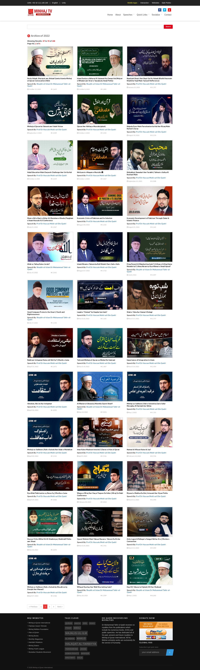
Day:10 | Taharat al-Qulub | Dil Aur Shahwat (144, 587)
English (55, 3)
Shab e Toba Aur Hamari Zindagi (139, 312)
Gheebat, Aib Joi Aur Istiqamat (39, 404)
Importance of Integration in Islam (140, 360)
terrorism (71, 649)
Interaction (144, 3)
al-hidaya (69, 639)
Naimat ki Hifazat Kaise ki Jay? (139, 449)
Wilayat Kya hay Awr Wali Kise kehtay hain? (94, 587)
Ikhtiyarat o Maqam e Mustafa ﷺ (90, 172)
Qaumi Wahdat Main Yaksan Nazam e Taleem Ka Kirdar (98, 539)
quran (68, 623)
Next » (59, 607)
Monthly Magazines (36, 639)
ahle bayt (70, 658)
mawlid (81, 638)
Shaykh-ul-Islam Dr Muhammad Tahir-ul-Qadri (49, 85)
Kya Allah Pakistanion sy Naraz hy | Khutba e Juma (47, 493)
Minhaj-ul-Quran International (39, 623)
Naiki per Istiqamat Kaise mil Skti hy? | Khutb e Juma (48, 360)
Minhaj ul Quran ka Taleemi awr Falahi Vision (45, 126)
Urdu (64, 3)
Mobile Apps (132, 3)
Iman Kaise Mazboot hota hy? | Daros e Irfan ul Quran (98, 449)
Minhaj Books (34, 636)
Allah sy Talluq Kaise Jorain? (38, 264)
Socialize (156, 15)
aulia (80, 658)
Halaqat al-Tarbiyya (80, 643)
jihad (83, 649)
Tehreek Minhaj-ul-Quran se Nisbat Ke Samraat (96, 360)
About (118, 15)
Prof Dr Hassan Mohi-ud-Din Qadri (101, 129)
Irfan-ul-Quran (34, 632)
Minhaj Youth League (36, 649)
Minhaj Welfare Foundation (38, 629)
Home (110, 15)
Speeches (127, 15)
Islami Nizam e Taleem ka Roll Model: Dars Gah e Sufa (98, 264)
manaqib (85, 653)
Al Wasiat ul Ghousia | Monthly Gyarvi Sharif (94, 404)
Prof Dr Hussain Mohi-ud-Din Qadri (151, 84)
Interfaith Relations (35, 642)
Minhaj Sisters (34, 646)
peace (92, 623)
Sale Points (166, 3)
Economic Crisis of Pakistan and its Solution (94, 218)
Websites (155, 3)
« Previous (33, 607)
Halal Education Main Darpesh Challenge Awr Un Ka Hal (49, 172)
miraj (77, 628)
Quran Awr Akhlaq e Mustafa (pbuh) (91, 126)
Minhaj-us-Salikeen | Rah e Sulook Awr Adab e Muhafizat (49, 449)
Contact (167, 15)
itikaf (68, 628)
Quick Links (142, 15)
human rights (72, 653)
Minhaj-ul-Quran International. (43, 667)
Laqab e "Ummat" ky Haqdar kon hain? (92, 312)
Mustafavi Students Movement (40, 652)
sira (85, 623)
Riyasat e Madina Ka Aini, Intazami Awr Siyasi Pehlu (147, 493)
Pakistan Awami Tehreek (38, 626)
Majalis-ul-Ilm (76, 633)
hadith (77, 623)
